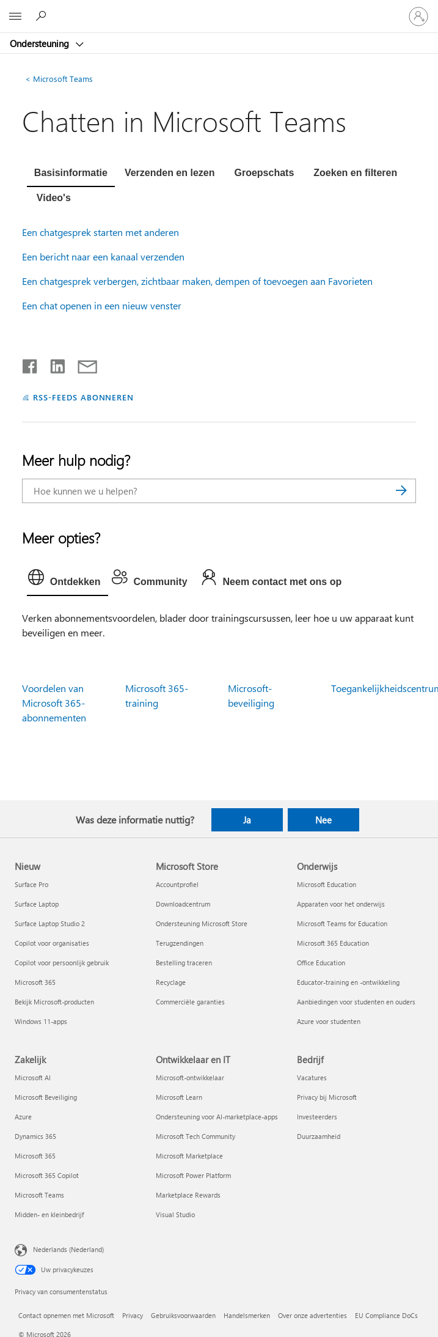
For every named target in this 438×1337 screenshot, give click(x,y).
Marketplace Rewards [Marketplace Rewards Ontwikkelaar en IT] (188, 1194)
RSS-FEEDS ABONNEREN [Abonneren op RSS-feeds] (83, 397)
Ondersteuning (40, 43)
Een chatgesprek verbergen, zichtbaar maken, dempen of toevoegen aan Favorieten (197, 280)
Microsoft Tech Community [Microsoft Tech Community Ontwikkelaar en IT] (195, 1136)
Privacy (132, 1315)
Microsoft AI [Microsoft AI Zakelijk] (33, 1077)
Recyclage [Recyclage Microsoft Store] (171, 982)
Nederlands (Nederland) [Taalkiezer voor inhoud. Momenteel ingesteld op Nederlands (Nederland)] (68, 1248)
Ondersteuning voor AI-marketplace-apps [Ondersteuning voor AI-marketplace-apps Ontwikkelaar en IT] (217, 1116)
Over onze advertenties (312, 1315)
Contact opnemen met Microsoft (66, 1315)
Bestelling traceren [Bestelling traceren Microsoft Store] (184, 962)
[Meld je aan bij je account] (418, 16)
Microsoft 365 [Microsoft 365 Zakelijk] (35, 1155)
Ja (247, 820)
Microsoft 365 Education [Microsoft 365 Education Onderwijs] (333, 943)
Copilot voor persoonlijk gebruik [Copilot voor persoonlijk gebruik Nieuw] (62, 962)
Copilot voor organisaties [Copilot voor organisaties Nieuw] (52, 943)
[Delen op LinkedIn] (53, 363)
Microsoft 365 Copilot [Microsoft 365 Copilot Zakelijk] (47, 1175)
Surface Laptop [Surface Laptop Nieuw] (37, 903)
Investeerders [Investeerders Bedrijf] (317, 1116)
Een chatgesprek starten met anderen (100, 232)
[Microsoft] (218, 9)
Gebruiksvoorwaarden (183, 1315)
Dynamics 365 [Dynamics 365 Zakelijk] (35, 1136)
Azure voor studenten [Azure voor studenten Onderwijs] (328, 1021)
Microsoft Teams (59, 78)
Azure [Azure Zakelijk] (23, 1116)
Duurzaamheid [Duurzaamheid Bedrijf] (318, 1136)
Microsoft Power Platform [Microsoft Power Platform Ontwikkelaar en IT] (193, 1175)
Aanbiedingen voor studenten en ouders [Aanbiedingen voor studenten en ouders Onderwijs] (356, 1001)
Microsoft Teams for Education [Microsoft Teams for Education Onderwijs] (342, 923)
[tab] (71, 174)
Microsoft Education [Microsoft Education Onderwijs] (326, 884)
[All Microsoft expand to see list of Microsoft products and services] (15, 16)
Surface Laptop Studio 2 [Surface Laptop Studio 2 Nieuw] (50, 923)
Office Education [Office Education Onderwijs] (321, 962)
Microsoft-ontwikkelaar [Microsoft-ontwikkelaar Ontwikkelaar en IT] (190, 1077)
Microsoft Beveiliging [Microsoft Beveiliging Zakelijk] (46, 1097)
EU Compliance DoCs (386, 1315)
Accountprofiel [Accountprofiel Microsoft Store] (177, 884)
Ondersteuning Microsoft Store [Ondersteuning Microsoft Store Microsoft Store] (201, 923)
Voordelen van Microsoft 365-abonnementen (54, 703)
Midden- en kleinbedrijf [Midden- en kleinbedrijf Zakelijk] (49, 1214)
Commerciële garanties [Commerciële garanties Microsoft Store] (190, 1001)
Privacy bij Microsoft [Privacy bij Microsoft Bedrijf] (327, 1097)
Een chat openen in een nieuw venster (101, 305)
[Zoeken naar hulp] (42, 16)
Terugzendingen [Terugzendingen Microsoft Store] (179, 943)
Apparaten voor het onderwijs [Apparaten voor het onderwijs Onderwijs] (341, 903)
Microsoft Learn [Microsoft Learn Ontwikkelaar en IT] (179, 1097)
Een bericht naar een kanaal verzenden (103, 256)
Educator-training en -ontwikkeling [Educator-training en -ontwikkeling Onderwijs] (348, 982)
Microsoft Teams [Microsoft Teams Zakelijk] (39, 1194)
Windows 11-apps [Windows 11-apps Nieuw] (41, 1021)
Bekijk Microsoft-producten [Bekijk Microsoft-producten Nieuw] (54, 1001)
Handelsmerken (247, 1315)
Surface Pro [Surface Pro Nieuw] (31, 884)
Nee (323, 820)
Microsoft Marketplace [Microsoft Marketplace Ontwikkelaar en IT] (189, 1155)
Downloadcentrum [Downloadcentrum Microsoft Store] (183, 903)
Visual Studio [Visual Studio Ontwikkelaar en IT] (175, 1214)
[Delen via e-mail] (82, 363)
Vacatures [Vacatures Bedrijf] (312, 1077)
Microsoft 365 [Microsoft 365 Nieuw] (35, 982)
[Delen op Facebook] (30, 363)
